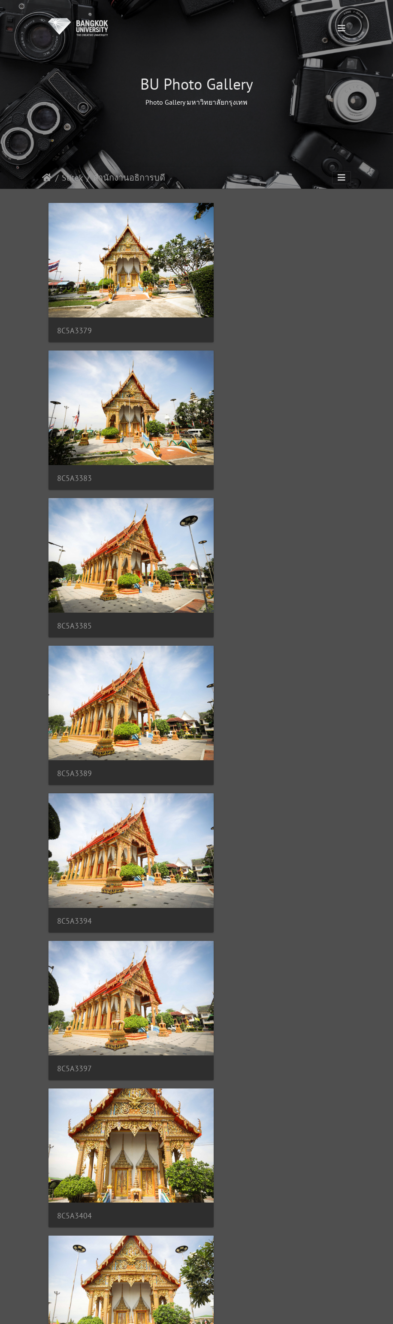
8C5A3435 (74, 1101)
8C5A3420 (74, 970)
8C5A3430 (229, 970)
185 (228, 1277)
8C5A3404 (74, 707)
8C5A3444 (229, 1101)
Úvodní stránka (47, 177)
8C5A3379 (74, 314)
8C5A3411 (229, 707)
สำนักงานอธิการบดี (129, 177)
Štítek (72, 177)
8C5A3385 (74, 445)
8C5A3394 (74, 576)
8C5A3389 (229, 445)
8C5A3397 (229, 576)
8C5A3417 (229, 838)
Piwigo (241, 1309)
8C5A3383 (229, 314)
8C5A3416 (74, 838)
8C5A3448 (74, 1232)
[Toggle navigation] (341, 28)
